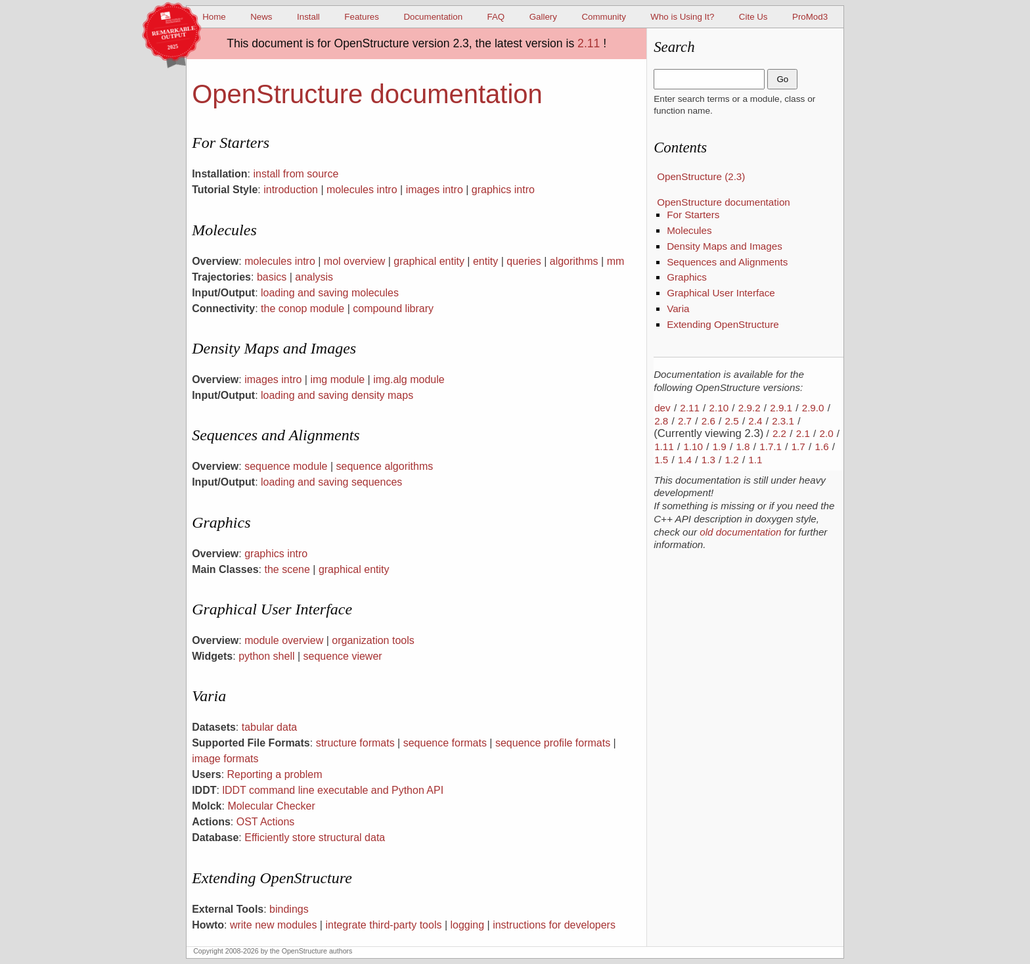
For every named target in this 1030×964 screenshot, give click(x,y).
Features (361, 17)
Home (214, 17)
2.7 (685, 420)
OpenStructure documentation (723, 202)
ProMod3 (810, 17)
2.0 (827, 433)
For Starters (693, 214)
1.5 (661, 459)
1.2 (732, 459)
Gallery (543, 17)
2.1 (803, 433)
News (261, 17)
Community (603, 17)
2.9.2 (749, 407)
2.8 (661, 420)
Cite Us (753, 17)
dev (662, 407)
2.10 (719, 407)
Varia (678, 308)
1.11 (664, 446)
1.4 (685, 459)
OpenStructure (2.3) (701, 176)
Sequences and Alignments (727, 261)
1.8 (743, 446)
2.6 (708, 420)
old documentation (740, 532)
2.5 (732, 420)
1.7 (798, 446)
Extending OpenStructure (723, 324)
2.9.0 (813, 407)
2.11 (588, 43)
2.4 (755, 420)
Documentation (432, 17)
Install (308, 17)
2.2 (779, 433)
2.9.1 (781, 407)
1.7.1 (770, 446)
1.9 (720, 446)
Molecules (689, 230)
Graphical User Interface (721, 292)
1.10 (693, 446)
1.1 (755, 459)
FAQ (496, 17)
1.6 (821, 446)
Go (782, 79)
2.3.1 (783, 420)
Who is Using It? (682, 17)
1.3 (708, 459)
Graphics (687, 277)
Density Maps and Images (724, 246)
